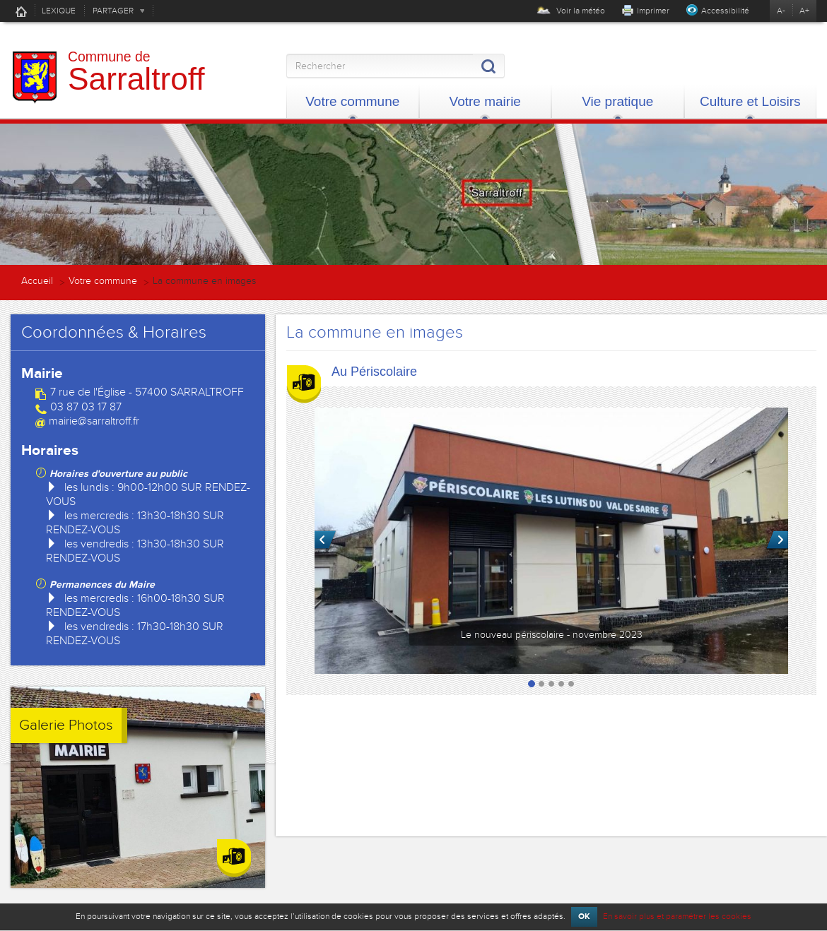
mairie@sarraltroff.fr (94, 421)
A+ (804, 11)
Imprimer (653, 11)
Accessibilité (725, 11)
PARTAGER (113, 11)
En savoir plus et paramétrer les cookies (677, 916)
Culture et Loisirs (750, 101)
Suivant (777, 540)
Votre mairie (485, 101)
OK (584, 916)
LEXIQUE (59, 11)
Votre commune (352, 101)
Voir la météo (570, 11)
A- (781, 11)
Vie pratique (617, 101)
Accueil (21, 11)
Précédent (325, 540)
